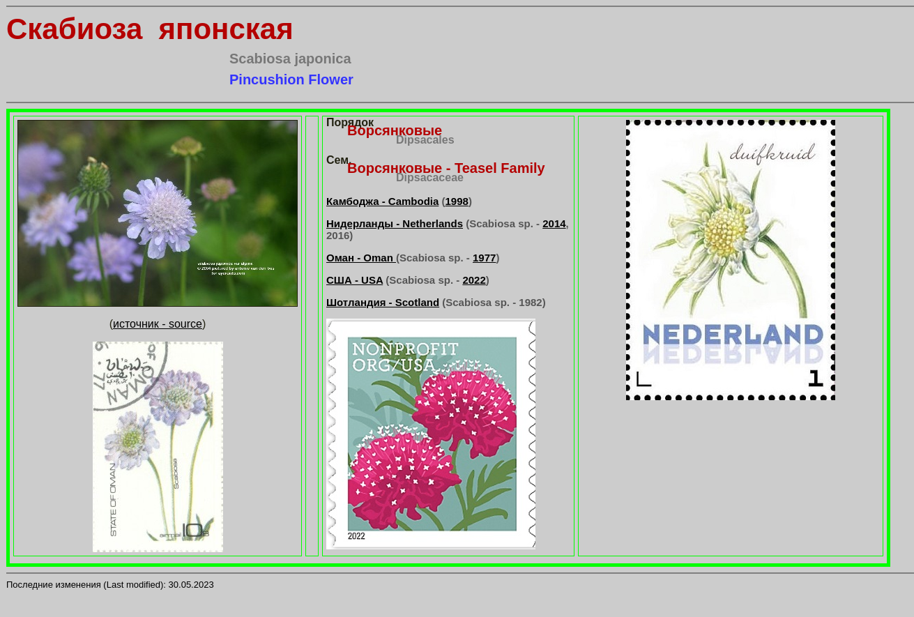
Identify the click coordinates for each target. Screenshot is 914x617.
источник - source (157, 324)
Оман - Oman (361, 258)
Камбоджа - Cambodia (382, 201)
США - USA (354, 280)
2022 (473, 280)
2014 (553, 223)
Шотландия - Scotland (382, 302)
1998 (457, 201)
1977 (484, 258)
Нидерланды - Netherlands (394, 223)
